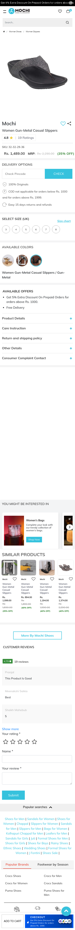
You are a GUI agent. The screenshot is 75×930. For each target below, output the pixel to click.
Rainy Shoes (59, 843)
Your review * (11, 768)
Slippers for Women (44, 824)
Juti (33, 838)
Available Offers (18, 291)
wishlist (60, 11)
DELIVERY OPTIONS (17, 164)
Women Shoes (15, 32)
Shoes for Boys (38, 843)
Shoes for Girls (15, 843)
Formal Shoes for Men (53, 838)
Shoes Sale (50, 853)
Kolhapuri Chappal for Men (24, 833)
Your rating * (11, 734)
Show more (10, 729)
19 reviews (15, 661)
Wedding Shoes (35, 848)
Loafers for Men (56, 833)
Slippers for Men (30, 829)
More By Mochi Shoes (37, 635)
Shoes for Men (15, 819)
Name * (7, 751)
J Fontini (34, 853)
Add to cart (12, 921)
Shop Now (34, 539)
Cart (68, 11)
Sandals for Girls (16, 838)
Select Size (15, 218)
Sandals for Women (41, 819)
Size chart (64, 221)
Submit (13, 795)
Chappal (22, 824)
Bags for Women (55, 829)
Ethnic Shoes (12, 848)
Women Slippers (33, 32)
